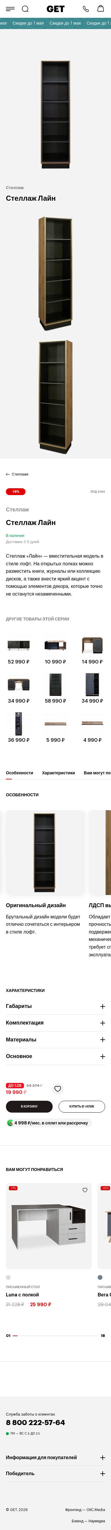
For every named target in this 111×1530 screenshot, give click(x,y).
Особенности (19, 775)
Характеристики (58, 775)
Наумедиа (97, 1521)
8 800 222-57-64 (86, 9)
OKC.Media (95, 1510)
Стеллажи (20, 474)
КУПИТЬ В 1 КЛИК (81, 1106)
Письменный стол (23, 1287)
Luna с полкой (22, 1295)
